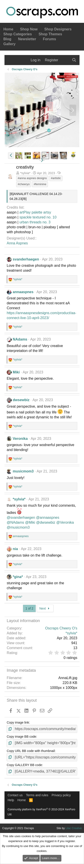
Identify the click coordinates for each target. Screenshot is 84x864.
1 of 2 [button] (29, 608)
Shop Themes (50, 34)
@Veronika (65, 522)
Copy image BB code (21, 736)
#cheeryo (24, 184)
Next (45, 608)
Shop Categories (17, 34)
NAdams (20, 339)
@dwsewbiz (45, 522)
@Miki (30, 522)
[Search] (74, 60)
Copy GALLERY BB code (24, 765)
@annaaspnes (47, 517)
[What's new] (65, 60)
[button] (11, 155)
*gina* (18, 577)
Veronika (20, 438)
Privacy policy (61, 795)
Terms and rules (37, 795)
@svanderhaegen (21, 517)
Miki (16, 372)
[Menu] (10, 60)
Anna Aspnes (17, 243)
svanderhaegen (26, 259)
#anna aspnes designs (32, 178)
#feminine (40, 184)
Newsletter (27, 39)
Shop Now (28, 29)
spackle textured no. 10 (37, 217)
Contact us (15, 795)
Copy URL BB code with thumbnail (31, 751)
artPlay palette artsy (35, 212)
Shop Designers (58, 29)
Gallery (9, 44)
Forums (49, 39)
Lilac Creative (73, 828)
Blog (7, 39)
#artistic (56, 178)
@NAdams (15, 522)
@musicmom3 (18, 527)
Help (11, 800)
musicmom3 (23, 471)
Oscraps (42, 12)
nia (15, 549)
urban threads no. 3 (35, 222)
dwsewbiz (21, 400)
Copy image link (18, 722)
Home (8, 29)
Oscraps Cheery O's (61, 628)
